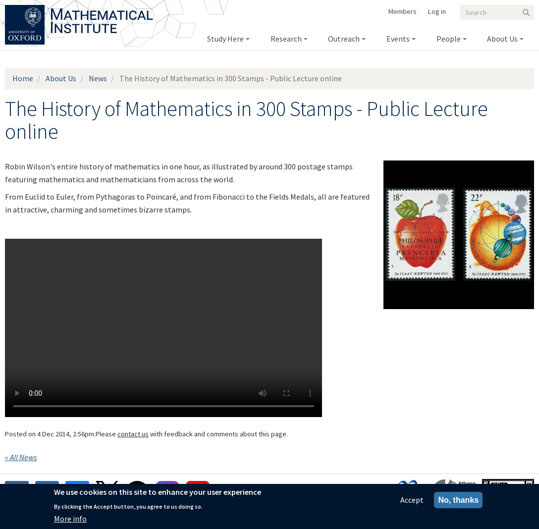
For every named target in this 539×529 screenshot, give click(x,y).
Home (22, 78)
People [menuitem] (448, 39)
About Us (61, 78)
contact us (133, 433)
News (98, 78)
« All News (21, 457)
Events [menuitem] (398, 39)
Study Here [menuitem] (225, 39)
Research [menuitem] (286, 39)
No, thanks (458, 500)
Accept (412, 500)
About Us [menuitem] (502, 39)
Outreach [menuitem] (344, 39)
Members (402, 11)
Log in (437, 11)
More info (70, 519)
